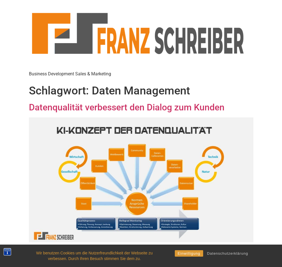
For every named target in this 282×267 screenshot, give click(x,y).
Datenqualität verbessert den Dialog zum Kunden (126, 107)
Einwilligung (189, 253)
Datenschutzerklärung (227, 253)
